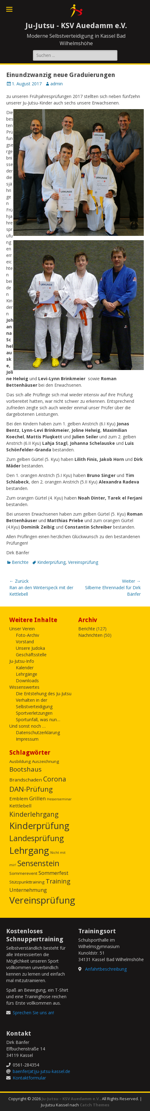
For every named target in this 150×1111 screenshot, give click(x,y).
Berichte (20, 562)
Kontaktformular (29, 1078)
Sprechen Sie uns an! (33, 1012)
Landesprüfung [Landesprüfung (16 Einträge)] (36, 838)
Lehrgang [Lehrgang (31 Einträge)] (29, 850)
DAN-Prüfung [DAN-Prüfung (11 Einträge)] (31, 789)
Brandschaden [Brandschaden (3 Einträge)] (25, 780)
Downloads (27, 680)
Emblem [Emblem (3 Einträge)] (18, 798)
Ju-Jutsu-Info (21, 661)
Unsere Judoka (30, 648)
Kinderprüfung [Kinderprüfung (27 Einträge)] (39, 826)
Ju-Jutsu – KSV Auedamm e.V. (71, 1098)
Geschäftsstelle (31, 655)
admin (56, 84)
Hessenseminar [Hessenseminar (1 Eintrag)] (59, 799)
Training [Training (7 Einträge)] (58, 881)
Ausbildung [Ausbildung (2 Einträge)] (20, 761)
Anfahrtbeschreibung (106, 969)
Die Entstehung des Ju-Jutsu (43, 693)
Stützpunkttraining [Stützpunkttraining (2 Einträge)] (26, 882)
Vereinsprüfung (83, 562)
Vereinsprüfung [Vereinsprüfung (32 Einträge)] (42, 900)
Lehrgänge (26, 674)
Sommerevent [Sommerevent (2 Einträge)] (23, 873)
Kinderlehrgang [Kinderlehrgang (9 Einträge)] (33, 814)
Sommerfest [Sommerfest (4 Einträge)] (53, 872)
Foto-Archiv (27, 635)
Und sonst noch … (27, 726)
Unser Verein (22, 629)
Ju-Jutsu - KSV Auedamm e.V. (76, 25)
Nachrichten (90, 635)
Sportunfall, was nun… (38, 719)
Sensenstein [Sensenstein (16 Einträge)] (38, 863)
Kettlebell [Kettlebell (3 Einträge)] (20, 805)
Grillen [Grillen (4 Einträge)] (37, 798)
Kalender (25, 667)
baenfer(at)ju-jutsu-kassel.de (41, 1071)
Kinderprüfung (51, 562)
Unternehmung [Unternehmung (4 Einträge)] (28, 889)
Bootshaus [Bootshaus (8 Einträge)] (25, 769)
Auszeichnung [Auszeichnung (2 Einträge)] (45, 761)
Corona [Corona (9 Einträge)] (54, 778)
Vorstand (25, 642)
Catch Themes (94, 1105)
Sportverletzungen (34, 713)
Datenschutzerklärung (38, 732)
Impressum (27, 739)
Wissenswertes (24, 687)
